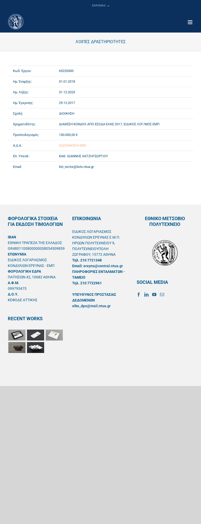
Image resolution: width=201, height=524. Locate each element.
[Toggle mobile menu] (190, 22)
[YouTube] (154, 294)
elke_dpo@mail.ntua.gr (91, 306)
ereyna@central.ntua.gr (103, 266)
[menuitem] (100, 5)
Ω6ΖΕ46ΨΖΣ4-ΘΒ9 (72, 145)
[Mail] (162, 294)
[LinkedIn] (146, 294)
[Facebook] (139, 294)
